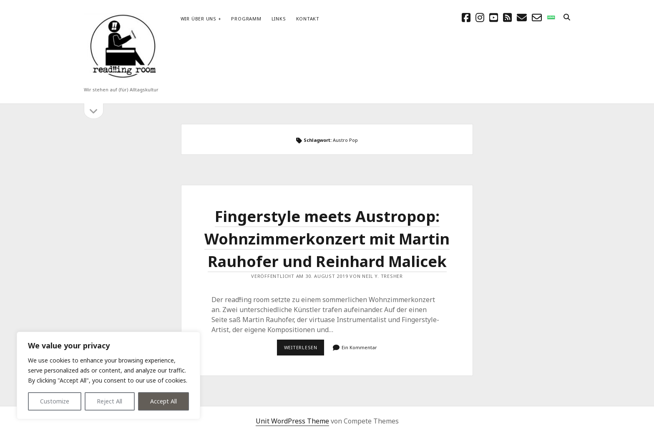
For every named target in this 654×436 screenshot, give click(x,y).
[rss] (507, 17)
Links (279, 18)
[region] (108, 375)
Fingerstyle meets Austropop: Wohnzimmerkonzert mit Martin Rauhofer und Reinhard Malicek (327, 239)
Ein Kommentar (359, 347)
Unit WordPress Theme (292, 421)
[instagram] (479, 17)
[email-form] (537, 17)
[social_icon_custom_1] (551, 17)
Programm (246, 18)
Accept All (163, 401)
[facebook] (466, 17)
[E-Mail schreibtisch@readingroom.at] (522, 17)
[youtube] (493, 17)
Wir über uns (198, 18)
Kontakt (307, 18)
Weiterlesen (304, 349)
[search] (566, 17)
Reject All (109, 401)
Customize (54, 401)
